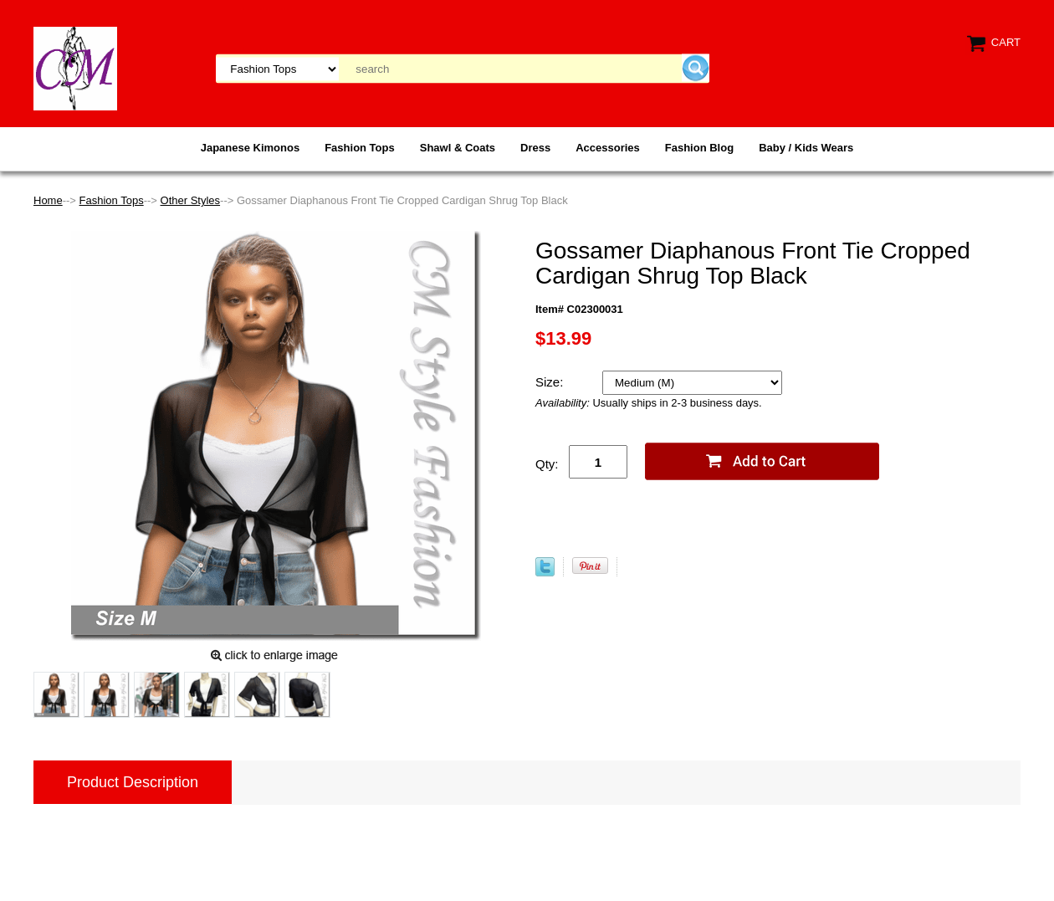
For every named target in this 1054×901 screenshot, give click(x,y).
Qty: (547, 464)
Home (48, 200)
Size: (551, 382)
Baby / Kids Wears (806, 147)
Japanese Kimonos (250, 147)
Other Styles (191, 200)
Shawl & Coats (457, 147)
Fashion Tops (360, 147)
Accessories (608, 147)
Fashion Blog (699, 147)
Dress (535, 147)
